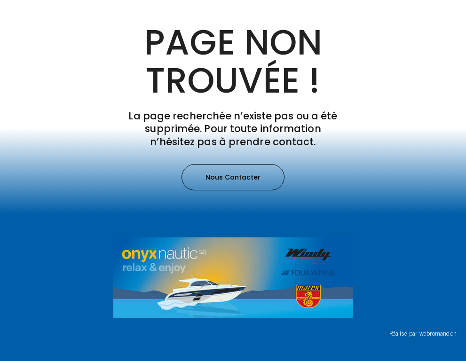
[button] (233, 177)
